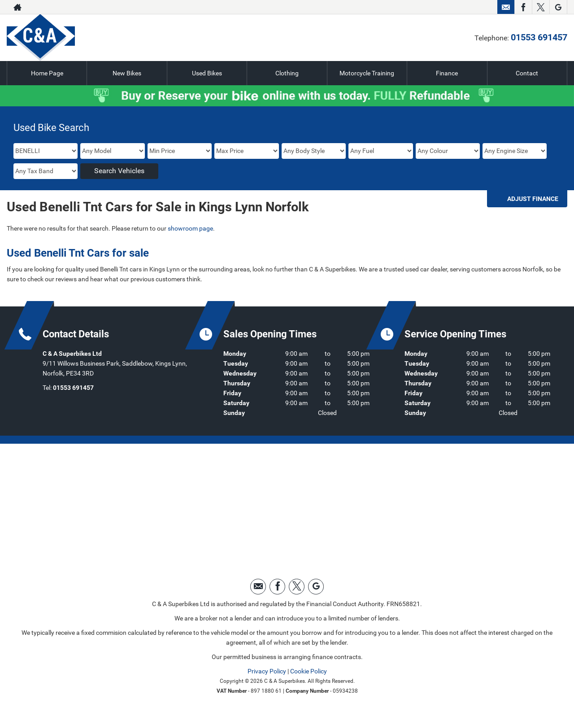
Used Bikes (207, 73)
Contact (527, 73)
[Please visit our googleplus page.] (558, 7)
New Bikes (127, 73)
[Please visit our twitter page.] (540, 7)
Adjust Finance (532, 198)
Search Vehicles (119, 170)
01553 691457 (539, 37)
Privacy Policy (267, 671)
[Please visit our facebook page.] (523, 7)
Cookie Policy (308, 671)
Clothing (287, 73)
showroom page (190, 228)
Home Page (47, 73)
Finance (447, 73)
